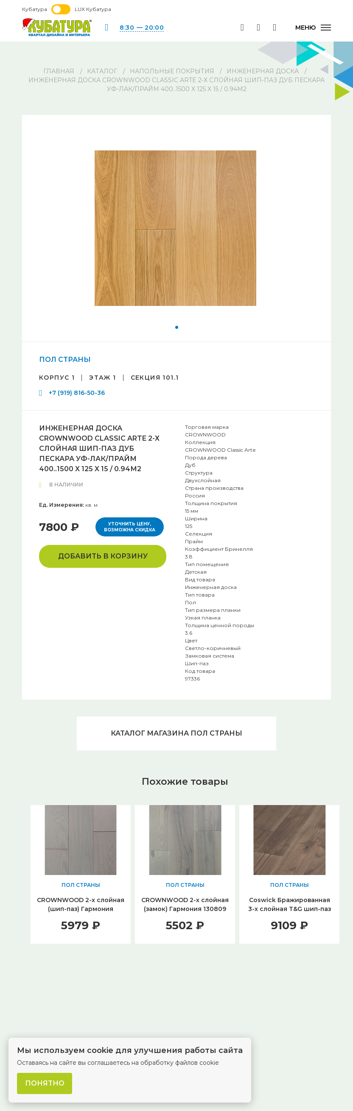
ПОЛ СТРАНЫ (65, 360)
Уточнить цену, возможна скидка (129, 527)
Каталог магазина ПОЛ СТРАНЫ (176, 733)
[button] (176, 327)
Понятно (44, 1083)
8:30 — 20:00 (142, 27)
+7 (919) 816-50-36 (77, 393)
